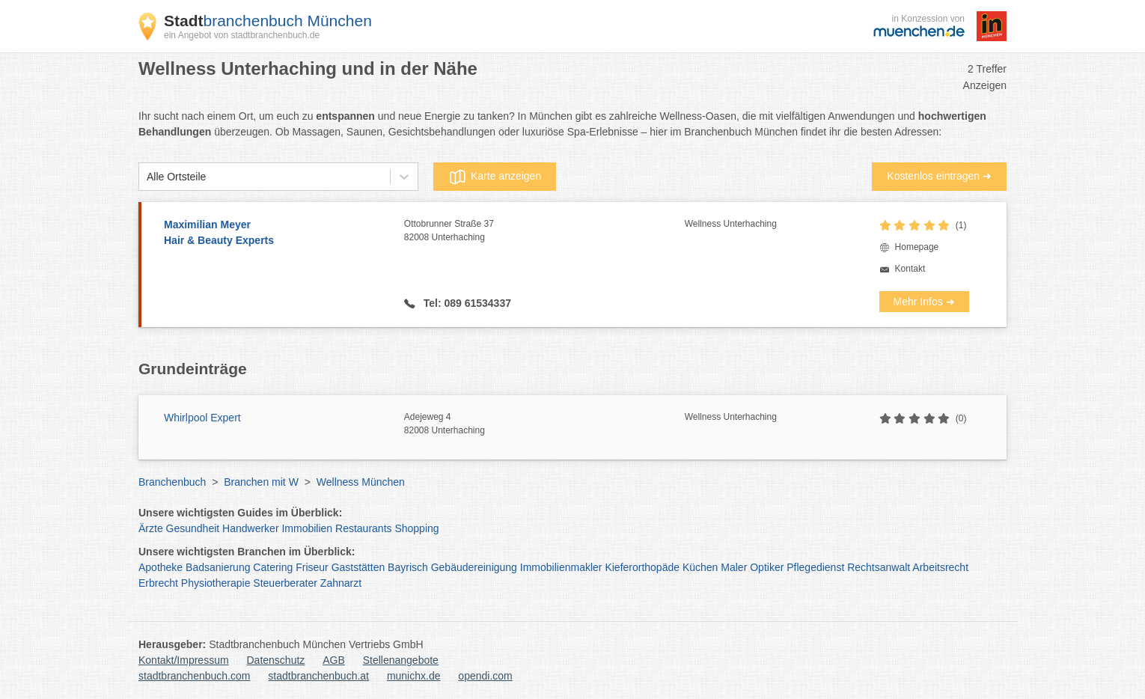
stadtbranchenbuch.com (194, 676)
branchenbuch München (268, 20)
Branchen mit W (261, 482)
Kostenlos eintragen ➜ (939, 176)
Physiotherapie (216, 583)
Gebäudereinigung (474, 567)
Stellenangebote (401, 660)
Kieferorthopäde (642, 567)
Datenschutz (276, 660)
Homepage (917, 247)
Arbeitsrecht (940, 567)
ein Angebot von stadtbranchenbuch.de (242, 35)
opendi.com (485, 676)
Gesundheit (193, 528)
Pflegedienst (815, 567)
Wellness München (361, 482)
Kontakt (910, 268)
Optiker (767, 567)
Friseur (312, 567)
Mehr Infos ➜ (924, 302)
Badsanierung (218, 567)
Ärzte (150, 528)
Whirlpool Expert (202, 418)
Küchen (700, 567)
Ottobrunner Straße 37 (544, 231)
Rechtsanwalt (878, 567)
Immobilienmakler (561, 567)
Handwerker (250, 528)
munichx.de (414, 676)
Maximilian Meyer (276, 233)
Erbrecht (158, 583)
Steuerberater (285, 583)
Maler (734, 567)
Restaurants (363, 528)
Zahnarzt (340, 583)
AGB (334, 660)
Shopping (416, 528)
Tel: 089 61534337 (466, 303)
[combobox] (146, 177)
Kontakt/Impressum (183, 660)
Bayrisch (408, 567)
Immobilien (306, 528)
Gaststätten (358, 567)
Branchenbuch (172, 482)
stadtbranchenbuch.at (318, 676)
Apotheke (160, 567)
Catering (273, 567)
